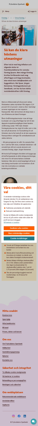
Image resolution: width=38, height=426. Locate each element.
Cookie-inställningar (19, 238)
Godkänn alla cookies (19, 228)
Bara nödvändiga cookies (19, 233)
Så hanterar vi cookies (11, 222)
